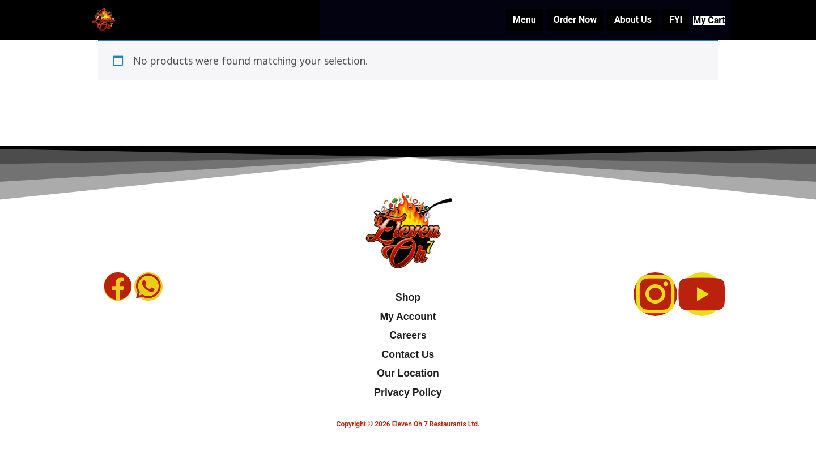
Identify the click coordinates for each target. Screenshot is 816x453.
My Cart (703, 20)
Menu (513, 19)
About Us (621, 19)
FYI (664, 19)
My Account (408, 316)
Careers (408, 335)
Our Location (408, 373)
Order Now (563, 19)
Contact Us (408, 354)
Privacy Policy (407, 392)
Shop (408, 297)
